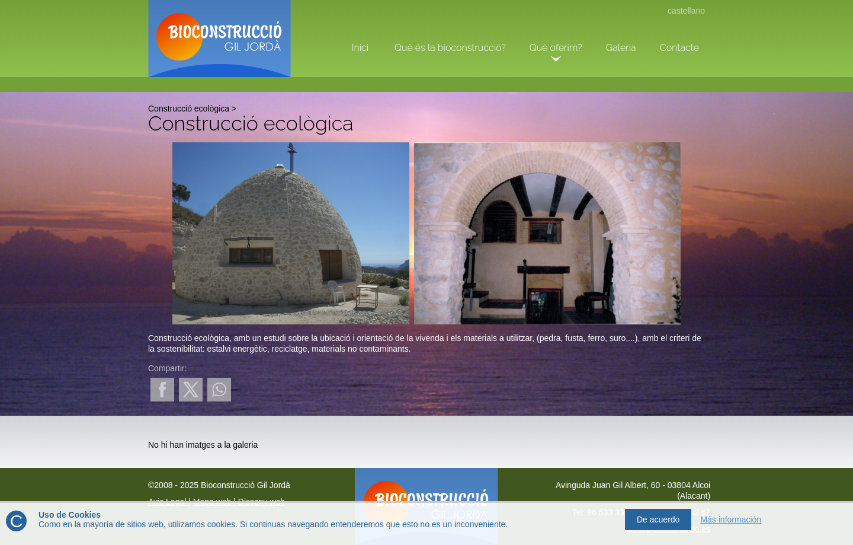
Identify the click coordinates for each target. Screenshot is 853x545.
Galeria (621, 47)
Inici (360, 47)
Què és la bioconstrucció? (450, 47)
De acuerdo (658, 519)
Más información (730, 519)
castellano (686, 10)
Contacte (679, 47)
